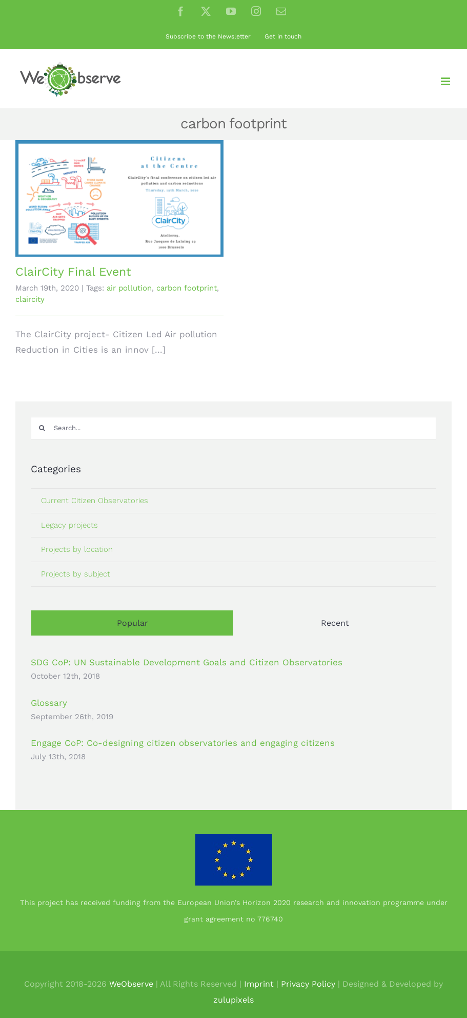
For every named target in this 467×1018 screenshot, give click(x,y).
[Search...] (233, 428)
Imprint (259, 984)
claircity (30, 299)
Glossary (49, 703)
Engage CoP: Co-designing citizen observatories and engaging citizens (183, 743)
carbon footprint (186, 288)
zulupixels (233, 1000)
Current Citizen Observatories (94, 500)
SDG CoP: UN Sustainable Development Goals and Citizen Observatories (186, 662)
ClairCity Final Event (73, 272)
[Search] (42, 428)
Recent (335, 623)
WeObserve (131, 984)
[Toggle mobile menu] (446, 81)
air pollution (129, 288)
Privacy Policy (308, 984)
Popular (132, 623)
